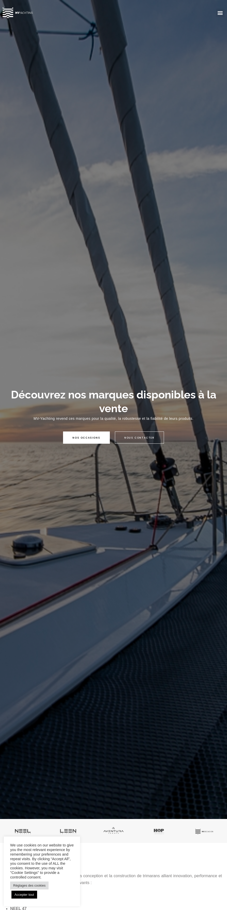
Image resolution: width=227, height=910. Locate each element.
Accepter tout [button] (24, 895)
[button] (220, 13)
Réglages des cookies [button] (29, 885)
